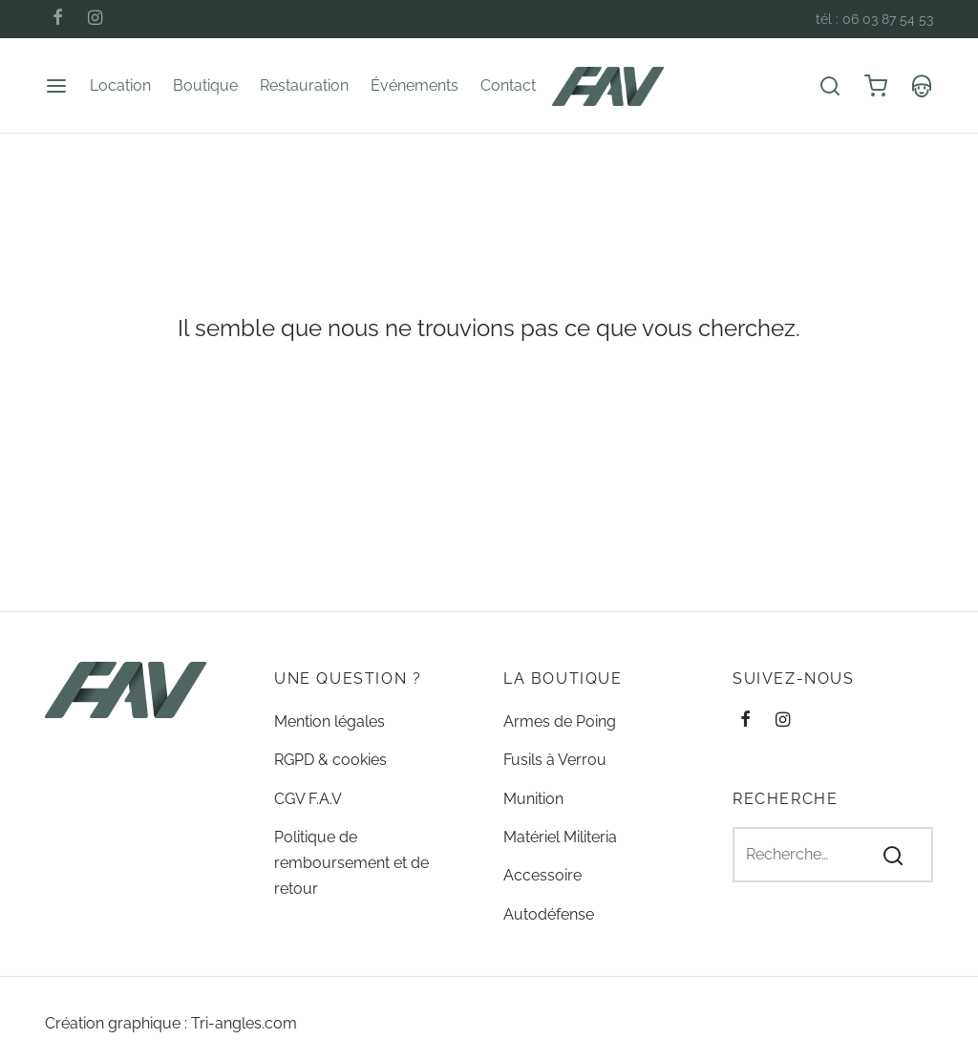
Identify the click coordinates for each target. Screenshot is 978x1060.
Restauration (304, 85)
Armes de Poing (559, 721)
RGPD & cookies (330, 760)
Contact (508, 85)
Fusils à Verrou (554, 760)
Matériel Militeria (560, 837)
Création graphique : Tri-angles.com (171, 1023)
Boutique (205, 85)
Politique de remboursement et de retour (351, 863)
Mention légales (329, 721)
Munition (533, 799)
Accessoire (542, 875)
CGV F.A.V (308, 799)
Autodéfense (548, 914)
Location (120, 85)
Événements (414, 85)
